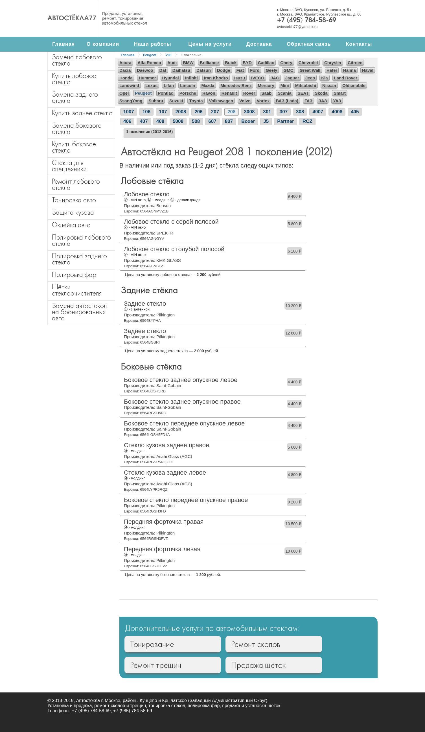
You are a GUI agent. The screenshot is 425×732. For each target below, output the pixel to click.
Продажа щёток (258, 665)
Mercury (266, 85)
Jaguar (292, 77)
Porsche (187, 93)
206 (198, 111)
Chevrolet (308, 62)
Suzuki (176, 100)
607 (212, 121)
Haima (349, 70)
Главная (63, 44)
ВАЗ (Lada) (287, 100)
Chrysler (332, 62)
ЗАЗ (323, 100)
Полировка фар (74, 274)
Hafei (332, 70)
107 (163, 111)
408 (160, 121)
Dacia (125, 70)
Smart (340, 93)
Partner (285, 121)
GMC (288, 70)
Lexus (151, 85)
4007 (317, 111)
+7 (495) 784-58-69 (306, 20)
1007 (128, 111)
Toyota (196, 100)
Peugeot (149, 55)
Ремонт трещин (155, 665)
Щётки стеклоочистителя (77, 290)
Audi (172, 62)
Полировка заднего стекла (79, 259)
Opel (124, 93)
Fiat (240, 70)
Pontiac (165, 93)
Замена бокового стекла (77, 128)
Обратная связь (309, 44)
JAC (275, 77)
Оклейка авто (71, 224)
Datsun (203, 70)
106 (146, 111)
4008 (337, 111)
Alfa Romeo (149, 62)
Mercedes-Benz (235, 85)
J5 (266, 121)
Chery (286, 62)
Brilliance (209, 62)
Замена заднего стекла (75, 97)
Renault (229, 93)
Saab (266, 93)
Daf (162, 70)
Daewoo (145, 70)
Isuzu (239, 77)
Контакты (359, 44)
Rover (249, 93)
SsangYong (130, 100)
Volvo (245, 100)
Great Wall (309, 70)
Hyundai (170, 77)
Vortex (263, 100)
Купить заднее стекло (82, 113)
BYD (247, 62)
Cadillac (266, 62)
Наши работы (152, 44)
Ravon (208, 93)
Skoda (321, 93)
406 (127, 121)
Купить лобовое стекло (74, 78)
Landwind (129, 85)
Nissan (329, 85)
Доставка (259, 44)
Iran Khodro (216, 77)
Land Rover (346, 77)
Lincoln (187, 85)
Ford (254, 70)
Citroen (355, 62)
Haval (367, 70)
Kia (324, 77)
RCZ (307, 121)
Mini (285, 85)
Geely (271, 70)
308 (300, 111)
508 (196, 121)
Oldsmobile (353, 85)
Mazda (207, 85)
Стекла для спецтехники (69, 165)
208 (169, 55)
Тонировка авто (74, 200)
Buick (230, 62)
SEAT (303, 93)
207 (215, 111)
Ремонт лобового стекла (76, 184)
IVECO (257, 77)
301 (267, 111)
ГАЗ (308, 100)
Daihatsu (181, 70)
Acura (125, 62)
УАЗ (337, 100)
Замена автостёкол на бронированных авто (79, 312)
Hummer (147, 77)
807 (229, 121)
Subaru (155, 100)
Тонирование (152, 644)
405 (355, 111)
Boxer (248, 121)
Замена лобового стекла (77, 60)
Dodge (223, 70)
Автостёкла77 (71, 19)
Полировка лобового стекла (81, 240)
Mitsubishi (305, 85)
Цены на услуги (210, 44)
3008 (249, 111)
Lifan (169, 85)
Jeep (310, 77)
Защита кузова (73, 212)
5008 (178, 121)
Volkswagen (221, 100)
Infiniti (191, 77)
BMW (188, 62)
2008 (181, 111)
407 (144, 121)
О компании (103, 44)
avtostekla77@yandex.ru (297, 27)
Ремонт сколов (255, 644)
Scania (284, 93)
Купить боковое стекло (74, 147)
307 (284, 111)
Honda (126, 77)
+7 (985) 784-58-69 (132, 710)
